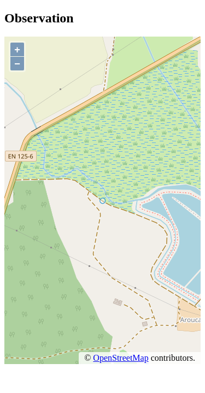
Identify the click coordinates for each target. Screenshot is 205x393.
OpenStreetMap (120, 357)
